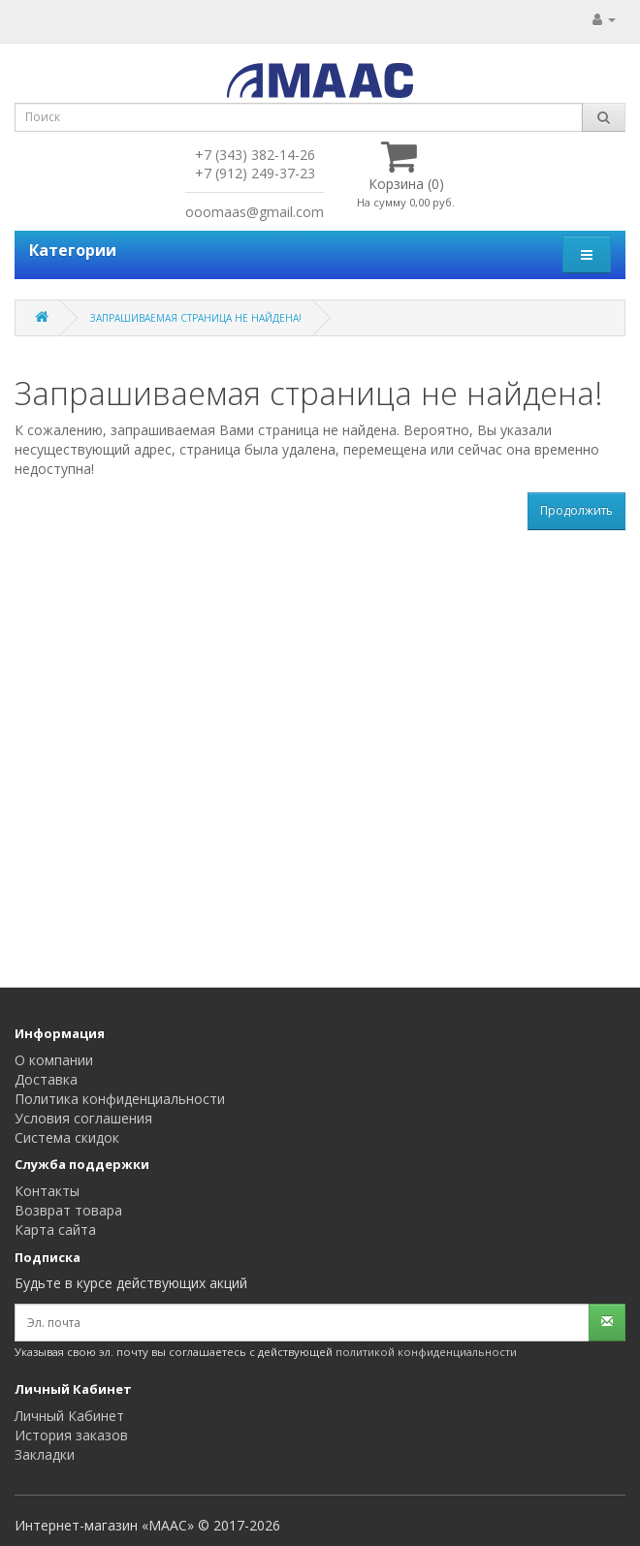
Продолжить (576, 510)
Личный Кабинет (69, 1415)
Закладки (45, 1454)
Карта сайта (55, 1229)
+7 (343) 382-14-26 (255, 154)
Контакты (47, 1191)
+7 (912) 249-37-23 (255, 173)
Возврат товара (68, 1210)
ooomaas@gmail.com (254, 212)
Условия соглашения (83, 1118)
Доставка (46, 1079)
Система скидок (67, 1137)
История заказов (71, 1435)
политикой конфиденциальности (426, 1351)
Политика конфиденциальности (120, 1098)
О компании (54, 1060)
